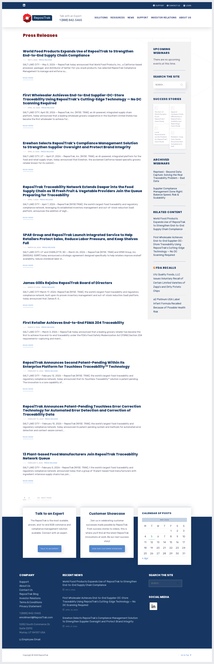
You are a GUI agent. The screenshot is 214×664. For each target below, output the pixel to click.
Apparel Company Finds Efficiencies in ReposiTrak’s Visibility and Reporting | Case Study (177, 119)
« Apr (145, 558)
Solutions (101, 17)
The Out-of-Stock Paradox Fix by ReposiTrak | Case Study (160, 116)
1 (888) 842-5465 (70, 20)
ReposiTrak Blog (28, 594)
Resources (118, 17)
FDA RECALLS (166, 268)
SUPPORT (158, 5)
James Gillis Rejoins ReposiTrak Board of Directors (67, 283)
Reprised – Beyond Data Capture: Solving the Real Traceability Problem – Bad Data (169, 176)
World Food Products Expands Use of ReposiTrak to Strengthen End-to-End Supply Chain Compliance (78, 53)
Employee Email (29, 639)
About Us (185, 17)
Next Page (46, 498)
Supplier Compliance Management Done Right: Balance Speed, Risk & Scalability (168, 193)
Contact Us (26, 589)
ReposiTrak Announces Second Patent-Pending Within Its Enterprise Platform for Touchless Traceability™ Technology (76, 364)
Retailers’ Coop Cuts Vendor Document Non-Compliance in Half (177, 141)
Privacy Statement (30, 606)
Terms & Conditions (30, 602)
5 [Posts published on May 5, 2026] (151, 536)
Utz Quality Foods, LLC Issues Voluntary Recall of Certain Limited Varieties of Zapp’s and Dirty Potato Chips (169, 282)
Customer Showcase (107, 513)
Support (142, 17)
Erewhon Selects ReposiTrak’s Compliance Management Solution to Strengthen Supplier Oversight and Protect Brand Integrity (80, 145)
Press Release (45, 60)
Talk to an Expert (49, 513)
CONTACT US (173, 5)
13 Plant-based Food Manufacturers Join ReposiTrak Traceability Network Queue (80, 456)
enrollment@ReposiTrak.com (36, 617)
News (131, 17)
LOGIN (187, 5)
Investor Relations (163, 17)
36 (38, 498)
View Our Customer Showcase (107, 549)
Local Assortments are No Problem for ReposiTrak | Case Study (161, 137)
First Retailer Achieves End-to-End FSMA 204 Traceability (73, 322)
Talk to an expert (50, 549)
